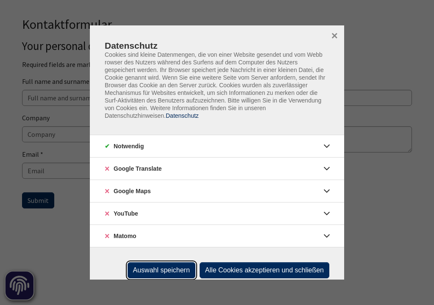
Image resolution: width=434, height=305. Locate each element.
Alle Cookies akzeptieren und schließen (264, 270)
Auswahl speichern (161, 270)
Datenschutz (182, 115)
